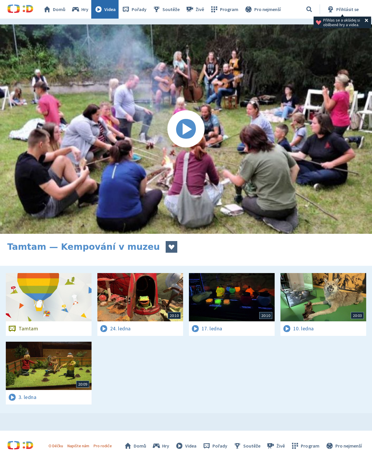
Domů (54, 9)
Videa (105, 9)
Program (224, 9)
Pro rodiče (103, 445)
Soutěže (166, 9)
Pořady (133, 9)
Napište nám (78, 445)
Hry (79, 9)
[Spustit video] (186, 129)
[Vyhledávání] (309, 9)
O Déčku (56, 445)
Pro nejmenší (262, 9)
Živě (194, 9)
